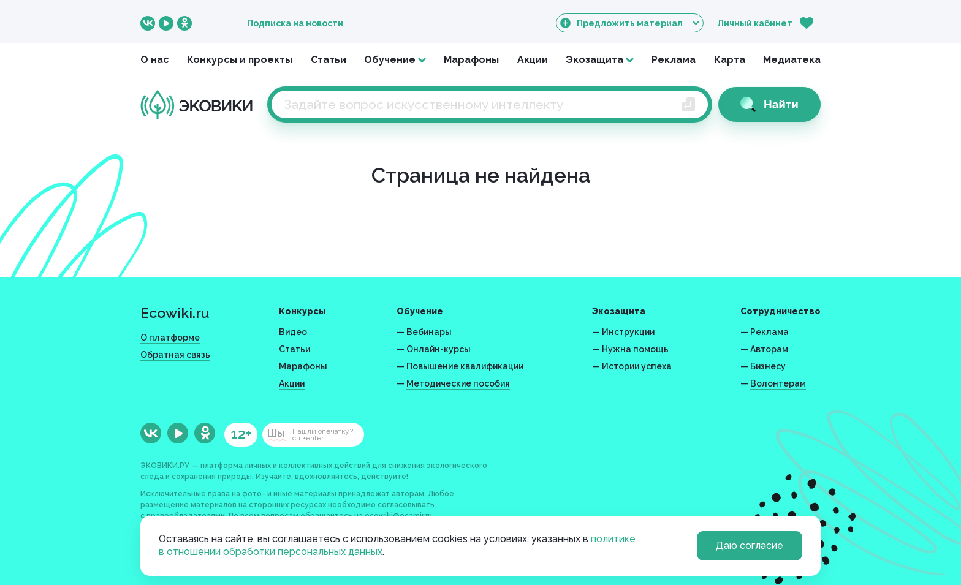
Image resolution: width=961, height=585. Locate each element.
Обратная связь (175, 355)
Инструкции (628, 332)
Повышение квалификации (464, 366)
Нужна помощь (635, 349)
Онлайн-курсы (438, 349)
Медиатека (792, 60)
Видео (293, 332)
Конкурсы (302, 311)
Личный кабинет (754, 23)
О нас (154, 60)
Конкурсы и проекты (239, 60)
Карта (729, 60)
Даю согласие (749, 545)
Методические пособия (458, 383)
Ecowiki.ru (175, 312)
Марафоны (471, 60)
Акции (532, 60)
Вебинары (429, 332)
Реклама (673, 60)
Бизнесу (768, 366)
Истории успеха (637, 366)
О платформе (170, 337)
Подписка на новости (295, 23)
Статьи (328, 60)
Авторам (769, 349)
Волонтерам (778, 383)
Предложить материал (629, 23)
